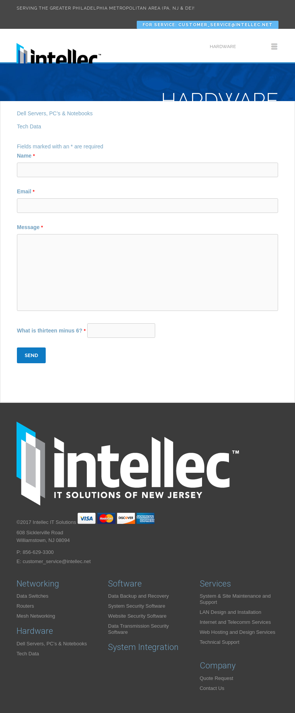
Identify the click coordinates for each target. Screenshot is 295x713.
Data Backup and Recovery (138, 596)
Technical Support (219, 642)
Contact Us (212, 688)
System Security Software (136, 606)
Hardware (35, 631)
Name (26, 156)
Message (30, 227)
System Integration (143, 647)
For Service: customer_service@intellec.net (208, 24)
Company (217, 665)
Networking (38, 583)
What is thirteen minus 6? (52, 330)
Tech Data (29, 126)
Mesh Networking (36, 616)
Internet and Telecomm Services (235, 622)
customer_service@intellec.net (57, 561)
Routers (25, 606)
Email (26, 191)
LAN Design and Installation (230, 612)
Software (125, 583)
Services (215, 583)
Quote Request (216, 678)
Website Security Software (137, 616)
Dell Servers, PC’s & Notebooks (55, 113)
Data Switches (32, 596)
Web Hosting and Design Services (237, 632)
